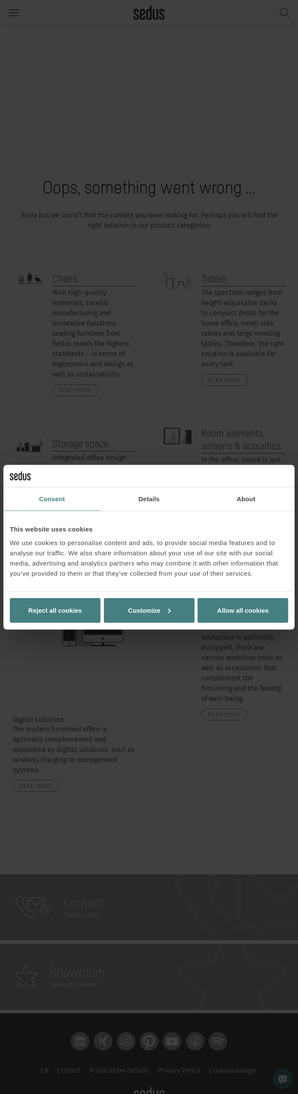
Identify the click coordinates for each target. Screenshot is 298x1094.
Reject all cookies (55, 610)
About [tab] (246, 499)
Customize (149, 610)
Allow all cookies (243, 610)
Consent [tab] (52, 499)
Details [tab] (149, 499)
